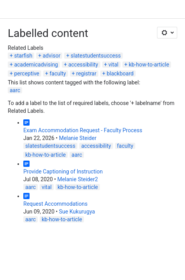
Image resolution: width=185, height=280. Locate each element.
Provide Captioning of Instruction (63, 171)
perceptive (26, 73)
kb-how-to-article (149, 64)
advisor (52, 55)
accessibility (83, 64)
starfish (23, 55)
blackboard (119, 73)
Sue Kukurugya (77, 211)
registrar (86, 73)
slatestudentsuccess (96, 55)
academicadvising (36, 64)
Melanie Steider (77, 138)
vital (113, 64)
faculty (57, 73)
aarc (15, 90)
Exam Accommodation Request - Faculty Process (82, 130)
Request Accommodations (55, 204)
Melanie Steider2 (77, 179)
